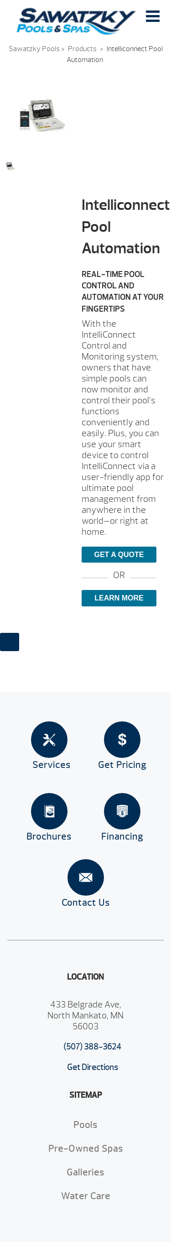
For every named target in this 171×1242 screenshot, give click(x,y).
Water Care (85, 1196)
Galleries (85, 1172)
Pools (85, 1125)
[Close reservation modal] (9, 642)
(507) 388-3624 (92, 1047)
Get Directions (92, 1067)
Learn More (119, 598)
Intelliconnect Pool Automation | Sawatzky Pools (76, 21)
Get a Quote (119, 554)
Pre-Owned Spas (85, 1148)
